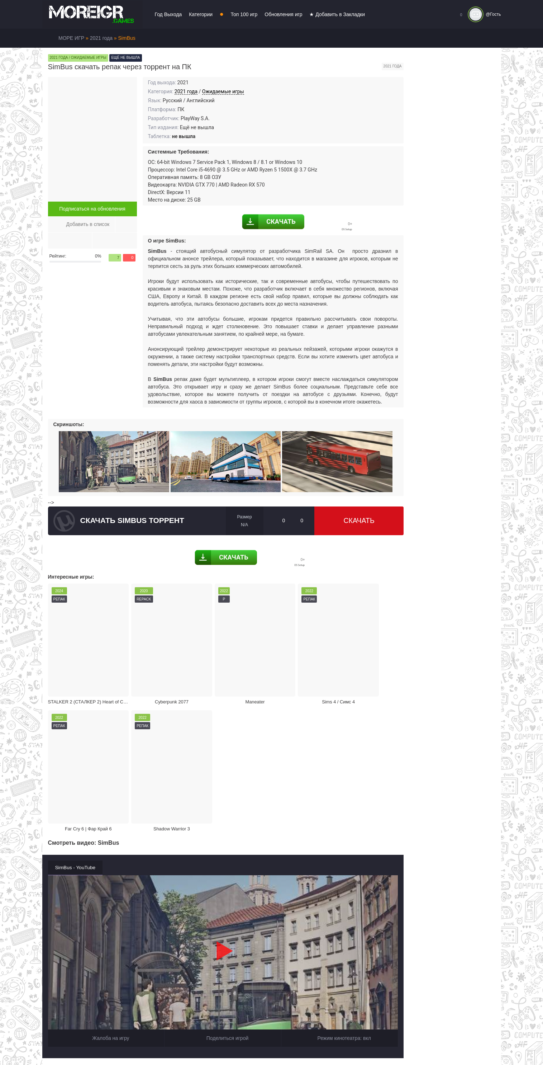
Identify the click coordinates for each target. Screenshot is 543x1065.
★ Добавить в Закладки (337, 14)
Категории (201, 14)
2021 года (186, 91)
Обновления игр (283, 14)
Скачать (359, 521)
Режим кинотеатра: (339, 877)
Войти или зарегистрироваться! (261, 1045)
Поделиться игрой (222, 877)
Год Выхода (168, 14)
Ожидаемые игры (223, 91)
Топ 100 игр (244, 14)
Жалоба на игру (106, 877)
